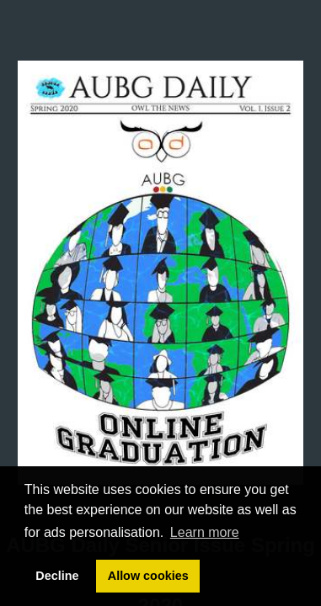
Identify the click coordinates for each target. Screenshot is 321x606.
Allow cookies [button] (148, 575)
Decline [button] (56, 575)
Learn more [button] (204, 532)
